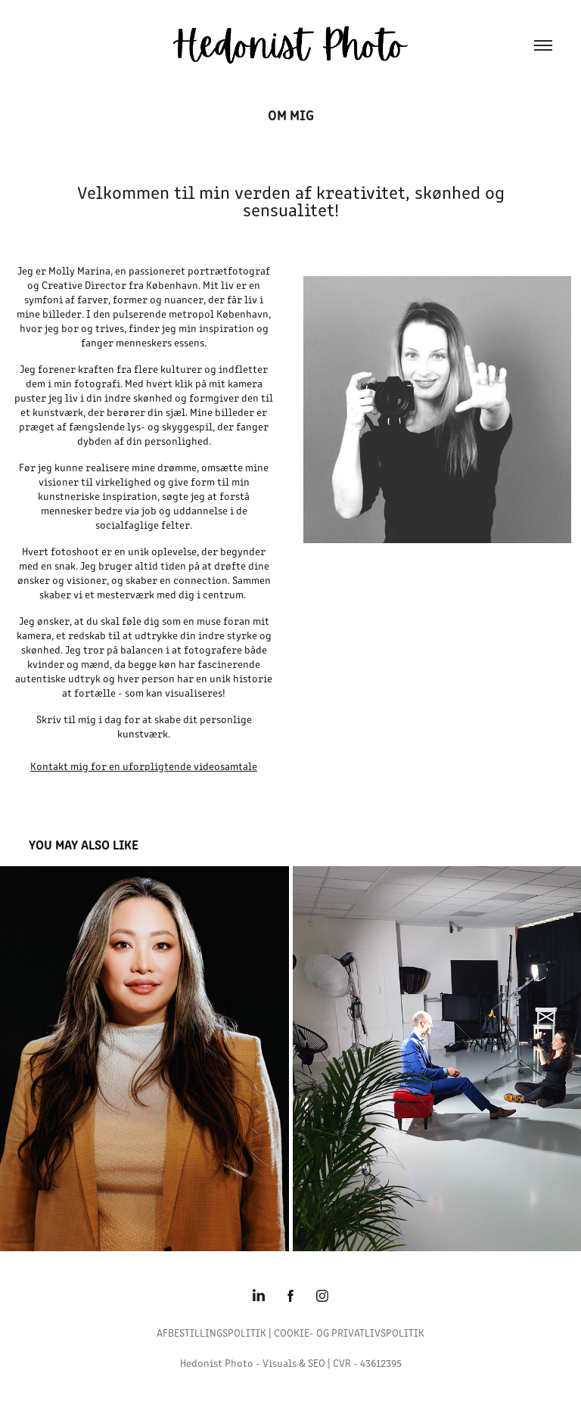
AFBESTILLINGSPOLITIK (211, 1332)
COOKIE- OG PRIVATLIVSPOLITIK (349, 1332)
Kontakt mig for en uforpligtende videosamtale (143, 766)
